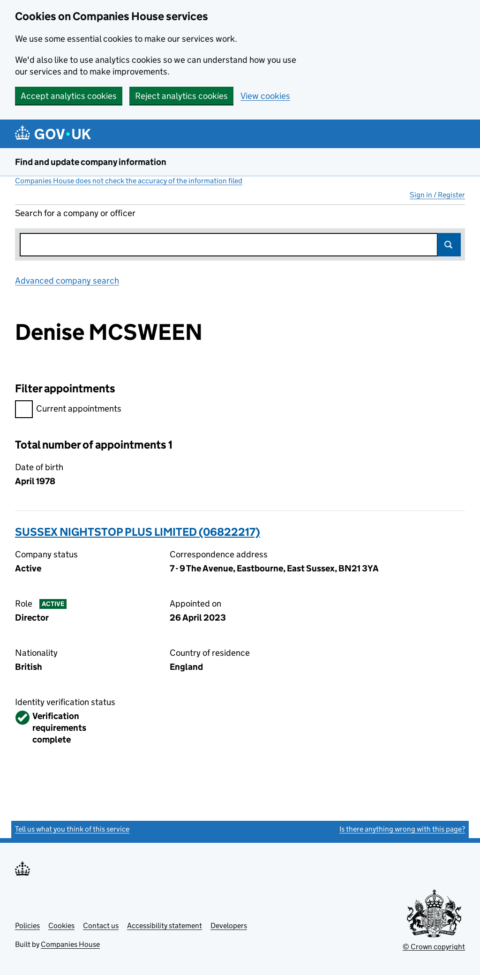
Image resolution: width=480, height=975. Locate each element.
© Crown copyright (434, 946)
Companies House (70, 944)
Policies (27, 925)
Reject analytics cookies (181, 95)
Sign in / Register (437, 194)
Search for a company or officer (75, 213)
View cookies (265, 95)
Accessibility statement (164, 925)
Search (449, 244)
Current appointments (68, 410)
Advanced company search (67, 280)
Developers (228, 925)
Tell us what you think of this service (72, 829)
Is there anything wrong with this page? (402, 829)
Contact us (101, 925)
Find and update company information (90, 162)
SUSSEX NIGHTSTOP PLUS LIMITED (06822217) (137, 532)
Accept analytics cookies (69, 95)
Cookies (61, 925)
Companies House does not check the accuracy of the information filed (128, 180)
